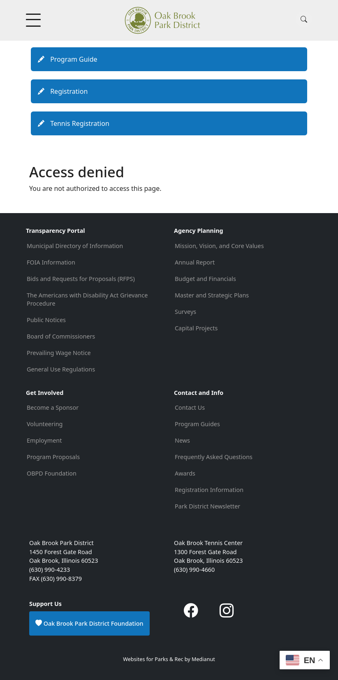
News (182, 440)
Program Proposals (53, 457)
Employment (44, 440)
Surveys (185, 312)
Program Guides (197, 424)
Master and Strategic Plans (212, 295)
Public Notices (46, 320)
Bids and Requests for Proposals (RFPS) (81, 279)
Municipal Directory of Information (75, 246)
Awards (185, 473)
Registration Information (209, 490)
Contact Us (190, 407)
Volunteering (45, 424)
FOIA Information (51, 262)
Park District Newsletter (207, 506)
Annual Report (195, 262)
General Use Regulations (61, 369)
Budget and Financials (205, 279)
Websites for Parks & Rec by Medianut (169, 659)
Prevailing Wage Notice (59, 353)
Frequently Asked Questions (213, 457)
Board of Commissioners (61, 336)
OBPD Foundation (51, 473)
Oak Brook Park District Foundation (89, 623)
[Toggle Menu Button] (34, 20)
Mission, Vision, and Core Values (219, 246)
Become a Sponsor (53, 407)
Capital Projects (196, 328)
